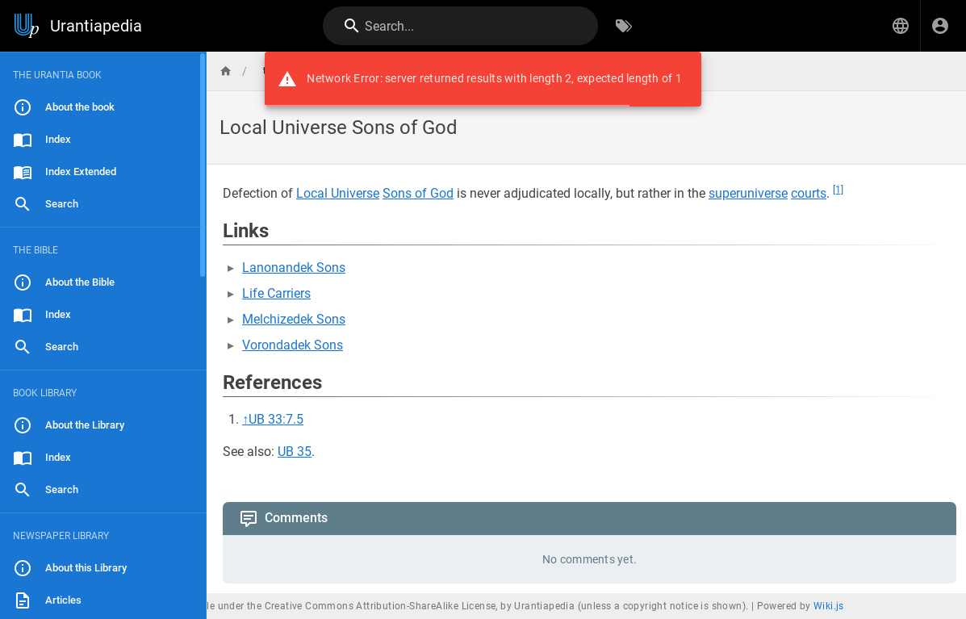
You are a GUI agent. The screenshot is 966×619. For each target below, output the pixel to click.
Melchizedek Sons (293, 319)
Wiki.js (828, 606)
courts (808, 193)
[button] (900, 26)
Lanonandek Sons (293, 267)
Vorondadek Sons (292, 345)
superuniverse (748, 193)
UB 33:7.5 (276, 419)
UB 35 (295, 451)
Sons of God (418, 193)
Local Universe (337, 193)
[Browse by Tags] (623, 25)
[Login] (940, 25)
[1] (838, 189)
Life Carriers (276, 293)
